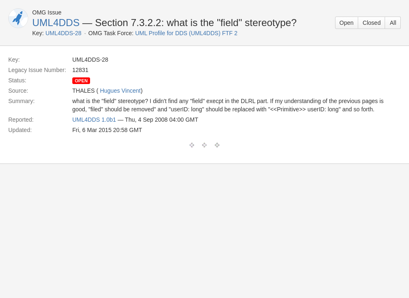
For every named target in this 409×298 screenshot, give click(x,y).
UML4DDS (56, 22)
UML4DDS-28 (63, 33)
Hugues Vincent (120, 90)
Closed (372, 22)
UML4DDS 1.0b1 (94, 119)
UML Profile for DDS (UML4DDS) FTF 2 (186, 33)
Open (347, 22)
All (393, 22)
